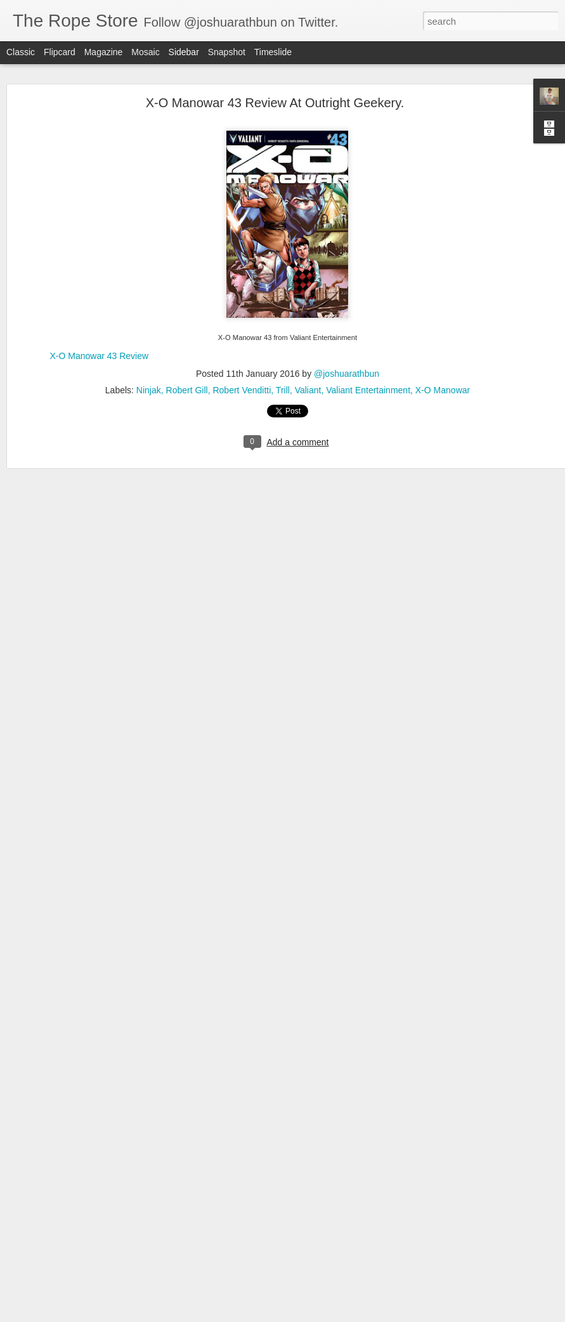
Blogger (322, 1315)
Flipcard (59, 52)
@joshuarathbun (346, 358)
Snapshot (226, 52)
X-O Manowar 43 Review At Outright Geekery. (275, 88)
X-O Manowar (442, 375)
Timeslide (273, 52)
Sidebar (184, 52)
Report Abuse (359, 1315)
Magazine (103, 52)
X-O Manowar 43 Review (99, 341)
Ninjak (148, 375)
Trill (283, 375)
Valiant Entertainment (368, 375)
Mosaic (145, 52)
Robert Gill (187, 375)
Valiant (308, 375)
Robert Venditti (241, 375)
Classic (20, 52)
